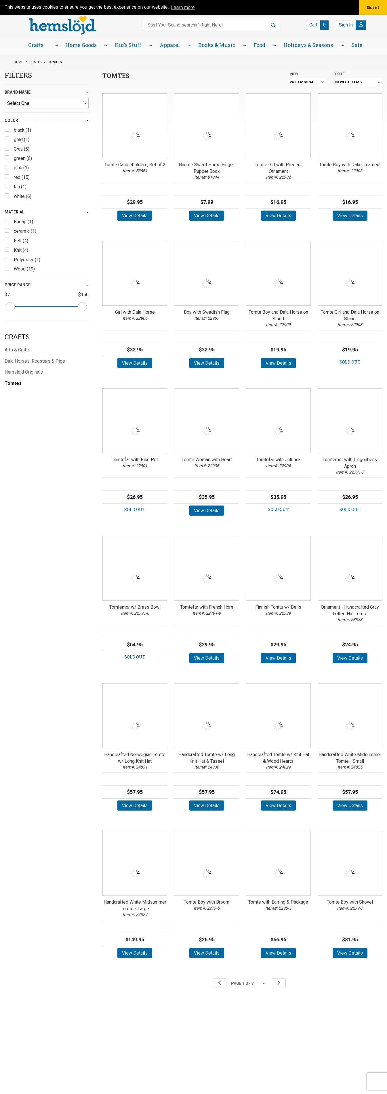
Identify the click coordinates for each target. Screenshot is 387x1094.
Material (14, 212)
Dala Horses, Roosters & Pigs (35, 361)
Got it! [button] (373, 7)
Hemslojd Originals (24, 372)
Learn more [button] (183, 7)
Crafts (17, 337)
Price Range (17, 285)
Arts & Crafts (17, 350)
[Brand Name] (47, 103)
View (294, 74)
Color (11, 120)
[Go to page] (249, 983)
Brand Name (17, 92)
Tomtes (13, 383)
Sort (339, 74)
